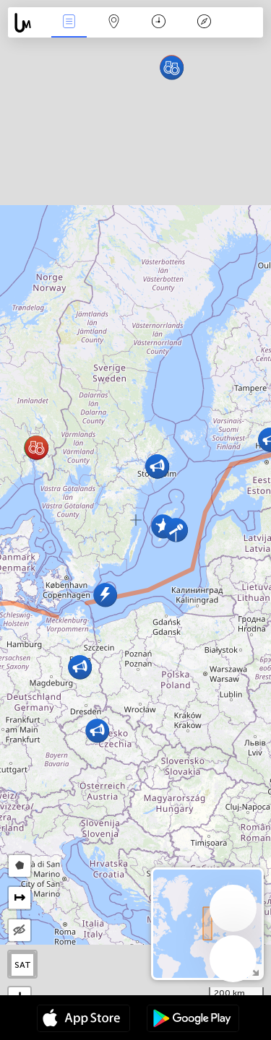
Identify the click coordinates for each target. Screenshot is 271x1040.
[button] (97, 730)
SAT (22, 965)
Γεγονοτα (68, 23)
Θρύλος (204, 23)
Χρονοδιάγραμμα (158, 23)
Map (114, 23)
